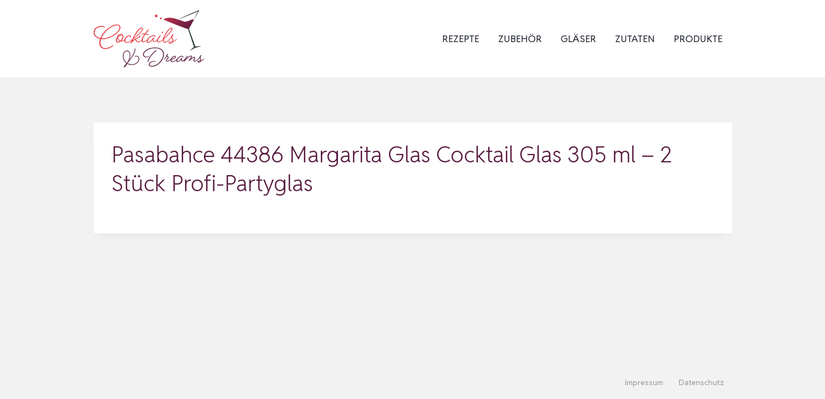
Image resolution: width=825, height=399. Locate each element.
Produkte (698, 39)
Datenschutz (701, 382)
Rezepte (460, 39)
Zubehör (520, 39)
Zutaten (635, 39)
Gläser (578, 39)
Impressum (644, 382)
